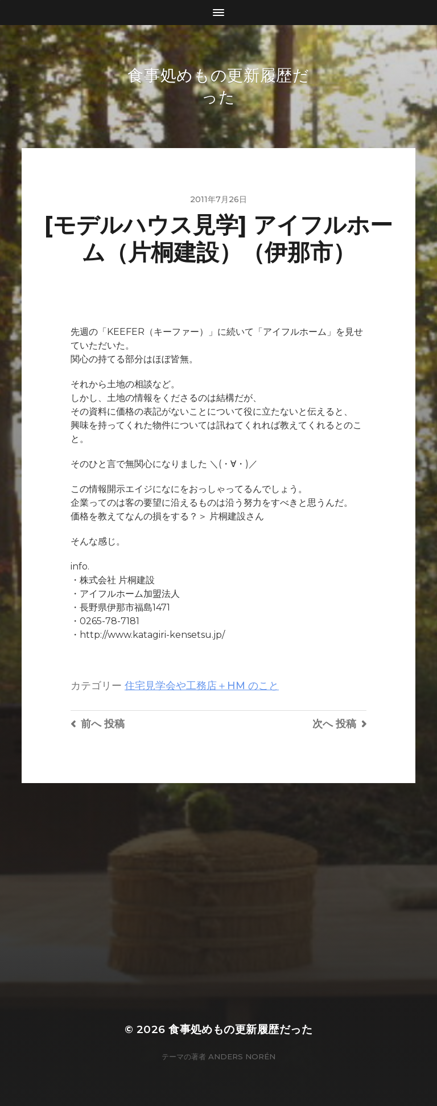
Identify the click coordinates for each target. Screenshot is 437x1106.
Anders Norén (241, 1056)
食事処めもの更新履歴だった (240, 1029)
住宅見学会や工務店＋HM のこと (202, 685)
